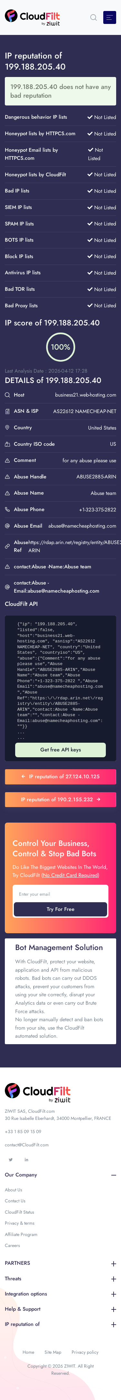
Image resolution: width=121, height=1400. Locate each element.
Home (28, 1352)
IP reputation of (60, 1324)
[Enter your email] (60, 894)
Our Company (60, 1174)
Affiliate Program (21, 1234)
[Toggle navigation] (109, 17)
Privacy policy (85, 1352)
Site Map (53, 1352)
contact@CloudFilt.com (27, 1145)
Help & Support (60, 1309)
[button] (93, 17)
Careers (12, 1245)
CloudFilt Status (19, 1212)
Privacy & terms (20, 1223)
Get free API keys (60, 749)
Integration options (60, 1293)
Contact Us (15, 1201)
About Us (13, 1190)
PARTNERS (60, 1263)
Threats (60, 1278)
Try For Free (61, 909)
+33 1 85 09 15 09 (23, 1131)
